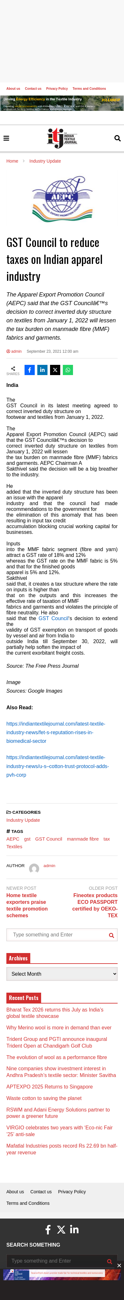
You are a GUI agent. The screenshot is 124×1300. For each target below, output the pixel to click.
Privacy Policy (57, 88)
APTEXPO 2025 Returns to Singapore (49, 1086)
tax (107, 839)
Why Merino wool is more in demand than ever (59, 1027)
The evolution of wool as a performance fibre (56, 1057)
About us (13, 88)
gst (27, 839)
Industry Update (23, 820)
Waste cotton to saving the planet (44, 1098)
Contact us (33, 88)
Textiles (14, 846)
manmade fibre (83, 839)
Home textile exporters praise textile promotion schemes (27, 905)
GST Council (48, 839)
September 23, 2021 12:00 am (52, 351)
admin (14, 351)
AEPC (12, 839)
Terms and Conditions (89, 88)
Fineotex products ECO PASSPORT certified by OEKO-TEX (95, 905)
